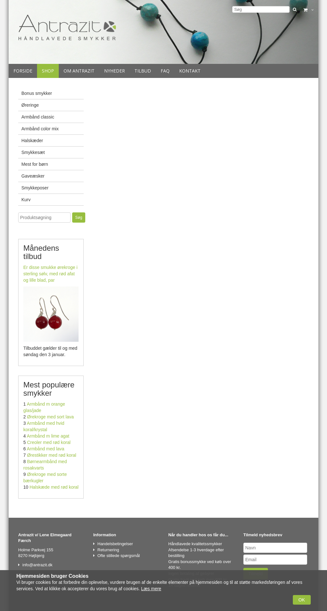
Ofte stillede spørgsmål (118, 555)
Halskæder (32, 140)
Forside (22, 71)
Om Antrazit (79, 71)
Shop (48, 71)
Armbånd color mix (40, 128)
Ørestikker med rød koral (51, 455)
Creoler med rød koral (49, 442)
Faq (165, 71)
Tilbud (142, 71)
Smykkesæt (33, 152)
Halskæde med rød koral (53, 487)
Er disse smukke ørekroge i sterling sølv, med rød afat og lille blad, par (50, 274)
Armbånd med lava (46, 448)
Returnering (108, 549)
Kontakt (190, 71)
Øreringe (30, 105)
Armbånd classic (37, 116)
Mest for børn (34, 164)
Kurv (26, 199)
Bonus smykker (36, 93)
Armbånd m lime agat (48, 436)
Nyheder (114, 71)
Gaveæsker (32, 176)
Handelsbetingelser (115, 543)
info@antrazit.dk (37, 564)
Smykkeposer (35, 187)
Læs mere (151, 588)
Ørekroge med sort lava (50, 416)
